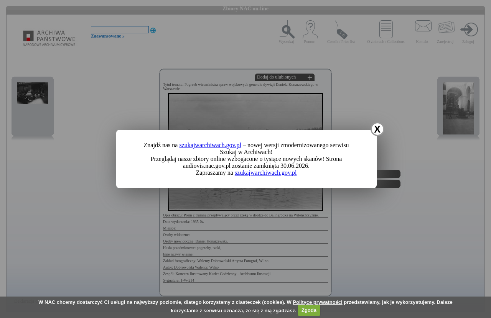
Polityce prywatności (317, 302)
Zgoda (309, 310)
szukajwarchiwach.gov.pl (210, 145)
